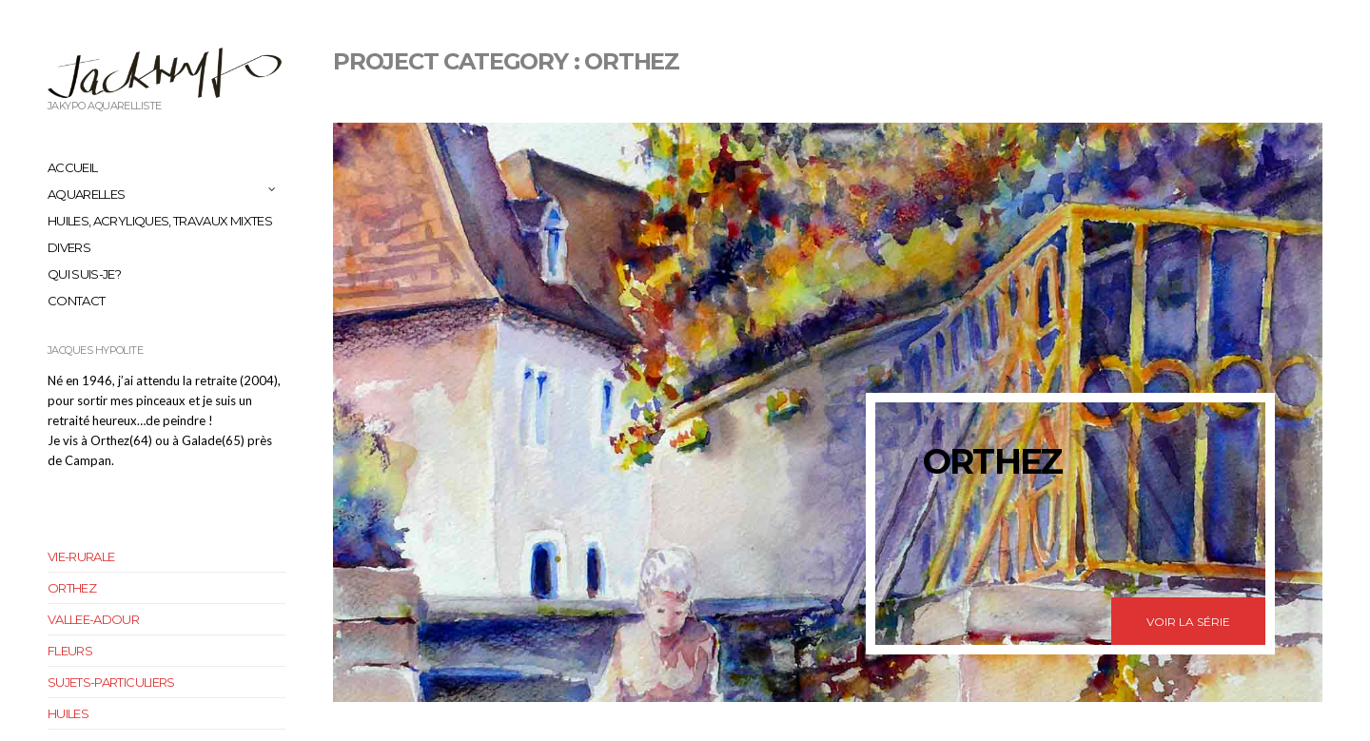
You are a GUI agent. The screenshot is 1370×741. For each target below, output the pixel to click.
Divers (69, 247)
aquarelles (87, 194)
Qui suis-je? (84, 274)
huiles (68, 713)
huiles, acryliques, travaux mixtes (160, 220)
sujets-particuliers (111, 682)
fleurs (70, 650)
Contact (76, 300)
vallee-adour (93, 619)
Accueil (72, 167)
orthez (72, 587)
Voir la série (1188, 621)
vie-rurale (81, 556)
